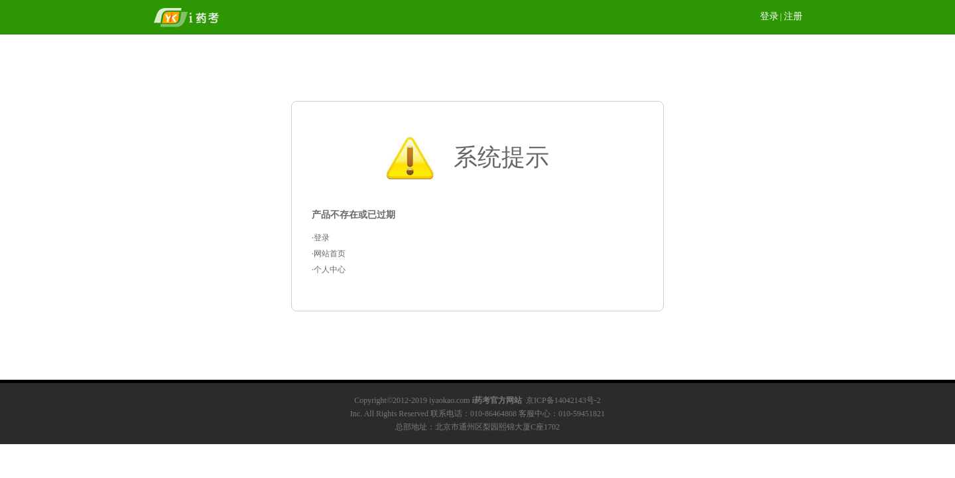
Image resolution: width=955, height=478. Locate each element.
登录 (769, 16)
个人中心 (330, 269)
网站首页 (330, 253)
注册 (793, 16)
